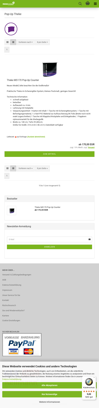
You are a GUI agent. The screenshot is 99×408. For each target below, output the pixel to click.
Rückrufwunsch (9, 305)
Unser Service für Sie (11, 295)
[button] (7, 42)
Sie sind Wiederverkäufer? (13, 310)
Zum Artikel (49, 154)
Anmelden (49, 247)
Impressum (7, 290)
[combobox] (26, 42)
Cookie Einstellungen (11, 320)
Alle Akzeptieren (49, 385)
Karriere (5, 316)
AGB (4, 280)
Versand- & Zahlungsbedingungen (16, 275)
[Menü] (94, 378)
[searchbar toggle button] (80, 4)
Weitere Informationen (49, 402)
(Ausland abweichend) (36, 137)
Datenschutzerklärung (11, 379)
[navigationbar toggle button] (95, 4)
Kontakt (5, 300)
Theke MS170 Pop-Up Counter (23, 80)
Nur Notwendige (49, 394)
